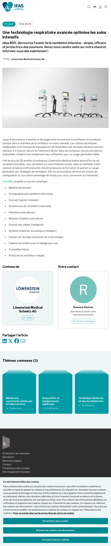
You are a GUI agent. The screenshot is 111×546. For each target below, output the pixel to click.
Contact (6, 464)
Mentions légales (12, 460)
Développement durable (16, 471)
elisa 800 (7, 181)
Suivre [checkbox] (28, 318)
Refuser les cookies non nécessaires (55, 530)
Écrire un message (83, 321)
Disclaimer (8, 457)
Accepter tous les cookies (55, 539)
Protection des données (16, 453)
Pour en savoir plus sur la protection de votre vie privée (43, 513)
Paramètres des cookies (16, 468)
